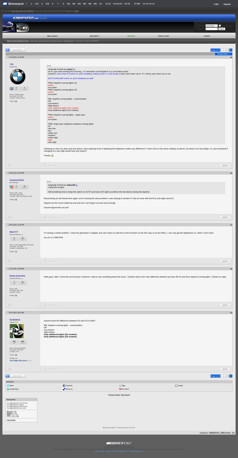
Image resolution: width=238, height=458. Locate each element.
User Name (201, 25)
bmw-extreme (17, 275)
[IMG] (8, 415)
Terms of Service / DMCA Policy (116, 451)
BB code (10, 411)
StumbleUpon (14, 389)
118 (11, 64)
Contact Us (204, 433)
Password (200, 29)
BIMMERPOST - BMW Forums (220, 433)
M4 (79, 4)
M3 (74, 4)
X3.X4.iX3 (117, 4)
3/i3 (37, 4)
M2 (68, 4)
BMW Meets (94, 36)
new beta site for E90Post (22, 11)
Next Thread (125, 395)
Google (180, 385)
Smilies (9, 413)
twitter (12, 385)
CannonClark (17, 179)
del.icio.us (69, 389)
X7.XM (137, 4)
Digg (123, 385)
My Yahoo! (125, 389)
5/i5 (47, 4)
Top (233, 433)
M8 (95, 4)
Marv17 (14, 231)
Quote (225, 165)
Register (227, 4)
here (77, 11)
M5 (84, 4)
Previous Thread (114, 395)
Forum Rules (11, 420)
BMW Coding (69, 41)
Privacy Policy (100, 451)
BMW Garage (52, 36)
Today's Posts (163, 36)
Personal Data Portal (136, 451)
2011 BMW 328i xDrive (18, 361)
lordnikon (15, 319)
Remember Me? (225, 26)
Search (207, 36)
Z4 (100, 4)
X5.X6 (127, 4)
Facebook (69, 385)
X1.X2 (108, 4)
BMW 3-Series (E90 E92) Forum (18, 41)
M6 (89, 4)
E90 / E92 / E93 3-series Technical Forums (46, 41)
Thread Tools (222, 54)
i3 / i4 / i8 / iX (149, 4)
